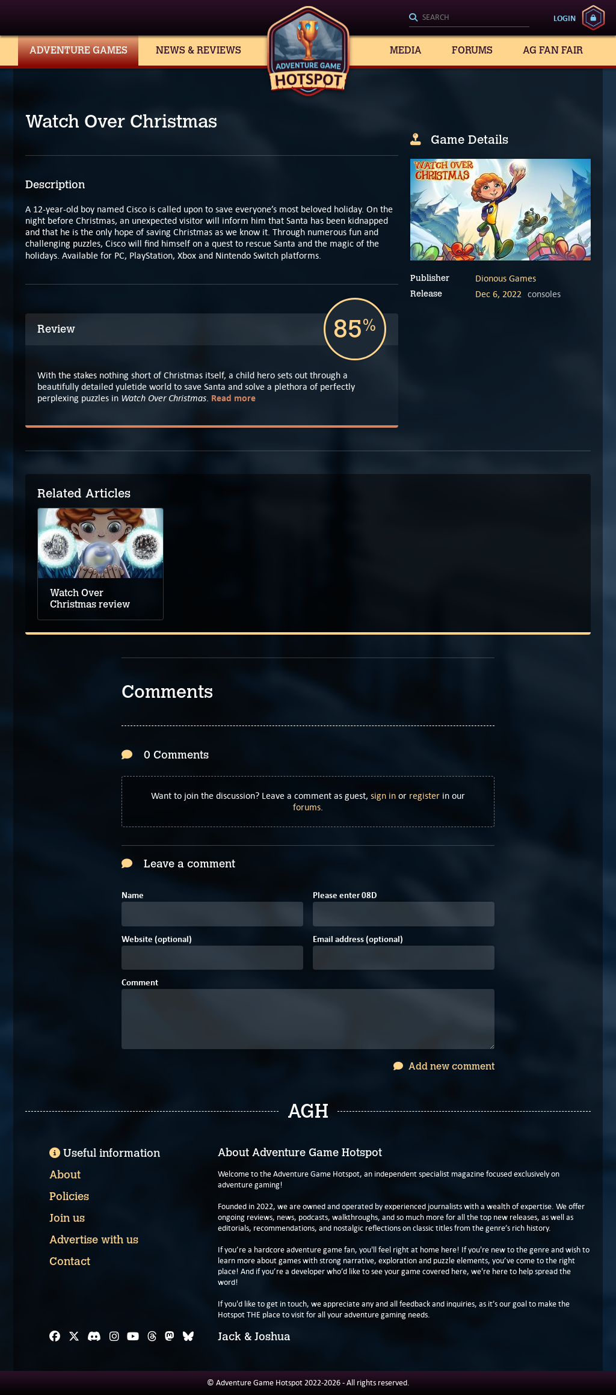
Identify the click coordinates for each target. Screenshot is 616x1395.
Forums (472, 50)
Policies (69, 1196)
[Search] (469, 18)
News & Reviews (198, 50)
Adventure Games (78, 50)
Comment (140, 983)
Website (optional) (157, 940)
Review (56, 329)
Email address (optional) (358, 940)
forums (307, 807)
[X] (74, 1336)
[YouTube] (133, 1336)
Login (564, 18)
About (65, 1174)
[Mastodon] (169, 1336)
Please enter (345, 896)
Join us (67, 1218)
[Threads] (152, 1336)
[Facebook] (54, 1336)
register (424, 795)
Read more (233, 398)
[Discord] (94, 1336)
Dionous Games (505, 278)
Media (406, 50)
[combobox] (469, 18)
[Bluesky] (188, 1336)
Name (133, 896)
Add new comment (443, 1066)
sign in (383, 795)
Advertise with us (93, 1239)
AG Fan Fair (553, 50)
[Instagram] (114, 1336)
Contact (69, 1261)
